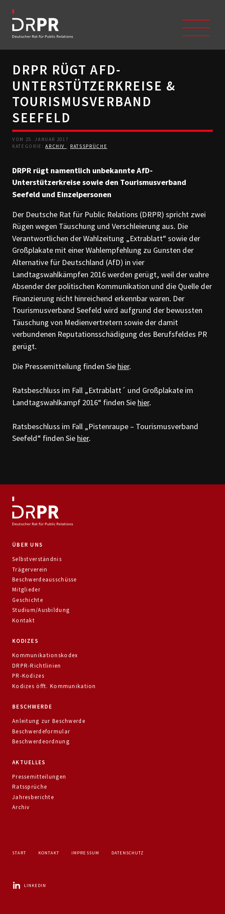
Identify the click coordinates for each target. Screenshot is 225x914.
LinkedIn (29, 885)
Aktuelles (29, 762)
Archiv (56, 146)
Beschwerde (32, 706)
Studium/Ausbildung (41, 610)
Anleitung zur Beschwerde (48, 721)
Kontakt (23, 620)
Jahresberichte (33, 797)
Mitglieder (26, 589)
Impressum (85, 853)
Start (19, 853)
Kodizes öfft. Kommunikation (54, 686)
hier (123, 366)
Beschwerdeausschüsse (44, 579)
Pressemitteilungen (39, 776)
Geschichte (27, 600)
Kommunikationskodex (45, 655)
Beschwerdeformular (41, 731)
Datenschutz (127, 853)
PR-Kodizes (28, 675)
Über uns (27, 544)
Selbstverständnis (37, 559)
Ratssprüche (88, 146)
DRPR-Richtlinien (36, 665)
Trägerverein (29, 569)
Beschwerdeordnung (41, 741)
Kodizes (25, 641)
